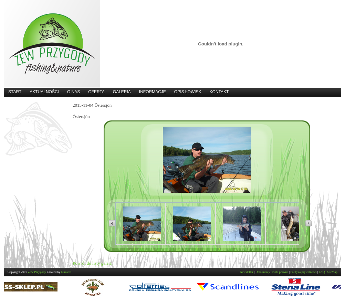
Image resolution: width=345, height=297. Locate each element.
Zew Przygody (37, 272)
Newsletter (246, 272)
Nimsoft (66, 272)
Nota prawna (280, 272)
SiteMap (332, 272)
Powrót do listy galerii (93, 263)
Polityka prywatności (303, 272)
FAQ (322, 272)
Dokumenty (262, 272)
